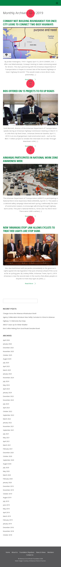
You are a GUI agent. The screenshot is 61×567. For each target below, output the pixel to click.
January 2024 (7, 393)
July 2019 (6, 501)
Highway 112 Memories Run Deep (14, 321)
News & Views (41, 552)
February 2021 (8, 449)
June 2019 (6, 505)
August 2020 (7, 464)
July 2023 (6, 404)
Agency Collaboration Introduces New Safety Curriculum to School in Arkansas (29, 317)
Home (8, 552)
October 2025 (7, 355)
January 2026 (7, 344)
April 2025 (6, 366)
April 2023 (6, 408)
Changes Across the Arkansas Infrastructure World (19, 313)
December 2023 (8, 396)
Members (50, 552)
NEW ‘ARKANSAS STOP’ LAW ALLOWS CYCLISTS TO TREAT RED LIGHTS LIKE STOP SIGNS (29, 229)
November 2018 (8, 531)
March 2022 (7, 419)
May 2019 (6, 509)
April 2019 (6, 512)
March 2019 (7, 516)
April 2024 (6, 389)
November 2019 (8, 490)
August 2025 (7, 359)
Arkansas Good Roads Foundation (30, 558)
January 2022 (7, 423)
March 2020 (7, 475)
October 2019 (7, 494)
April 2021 (6, 441)
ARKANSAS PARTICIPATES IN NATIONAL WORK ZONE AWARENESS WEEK (30, 159)
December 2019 (8, 486)
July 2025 (6, 363)
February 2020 (8, 479)
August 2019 (7, 497)
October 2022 (7, 411)
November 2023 (8, 400)
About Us (15, 552)
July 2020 (6, 468)
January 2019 (7, 524)
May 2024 (6, 385)
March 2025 (7, 370)
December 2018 (8, 527)
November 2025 (8, 351)
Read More (29, 283)
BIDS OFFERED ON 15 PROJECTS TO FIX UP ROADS (28, 91)
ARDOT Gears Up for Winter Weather (15, 325)
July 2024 (6, 381)
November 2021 (8, 426)
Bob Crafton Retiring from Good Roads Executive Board (21, 328)
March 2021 (7, 445)
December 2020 (8, 453)
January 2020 (7, 483)
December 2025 (8, 348)
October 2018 (7, 535)
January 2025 (7, 374)
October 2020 (7, 456)
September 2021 (8, 430)
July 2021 (6, 434)
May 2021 (6, 438)
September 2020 (8, 460)
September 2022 (8, 415)
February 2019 (8, 520)
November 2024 (8, 378)
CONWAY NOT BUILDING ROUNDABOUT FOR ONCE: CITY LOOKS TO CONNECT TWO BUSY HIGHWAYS (30, 22)
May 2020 (6, 471)
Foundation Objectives (27, 552)
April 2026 (6, 340)
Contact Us (29, 555)
